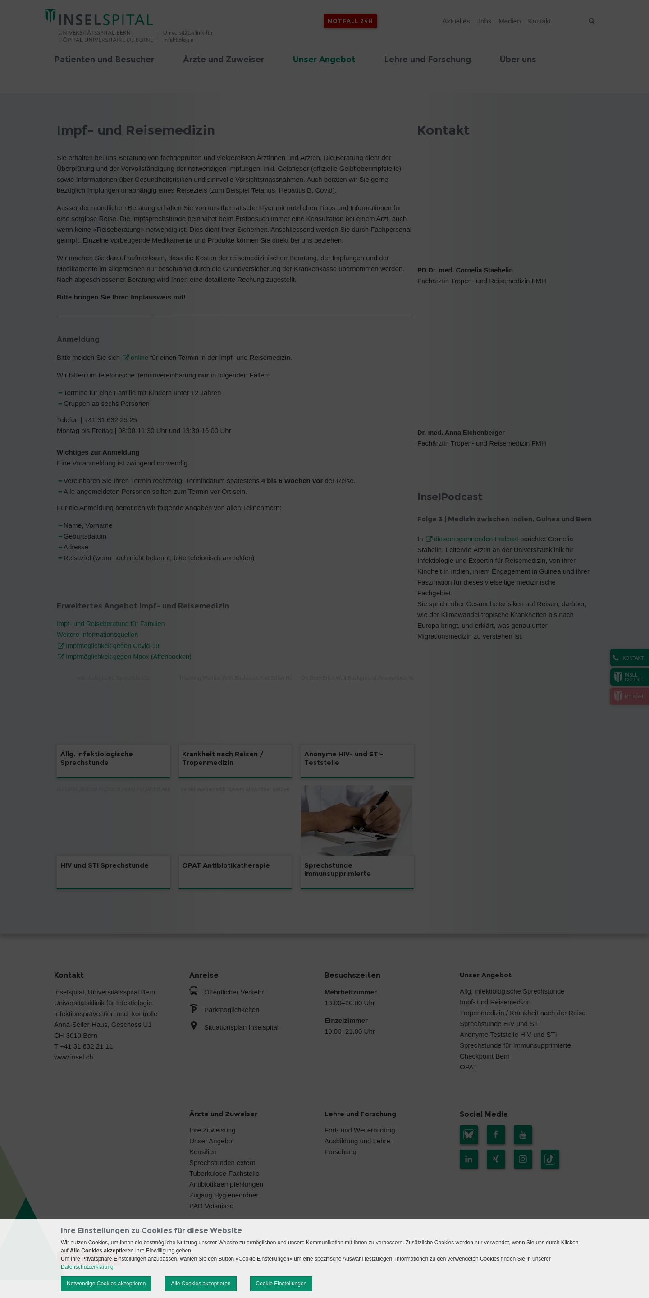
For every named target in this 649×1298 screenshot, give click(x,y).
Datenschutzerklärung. (88, 1267)
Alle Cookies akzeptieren (200, 1283)
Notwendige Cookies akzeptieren (106, 1283)
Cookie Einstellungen (281, 1283)
